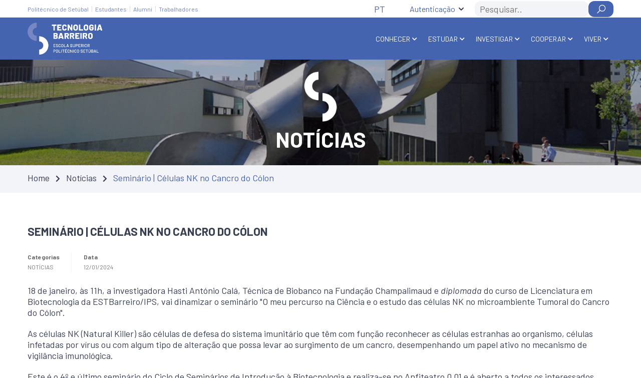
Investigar (494, 39)
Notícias (81, 177)
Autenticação (432, 9)
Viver (592, 39)
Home (39, 177)
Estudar (443, 39)
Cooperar (548, 39)
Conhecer (393, 39)
